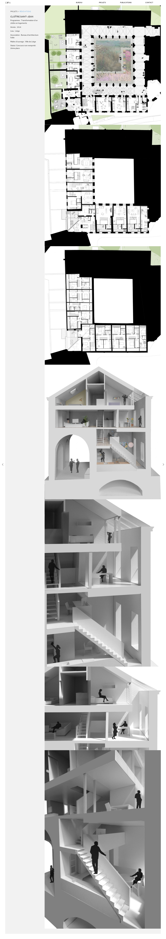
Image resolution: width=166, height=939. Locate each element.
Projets (102, 2)
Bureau (79, 2)
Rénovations (25, 11)
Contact (149, 2)
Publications (126, 2)
